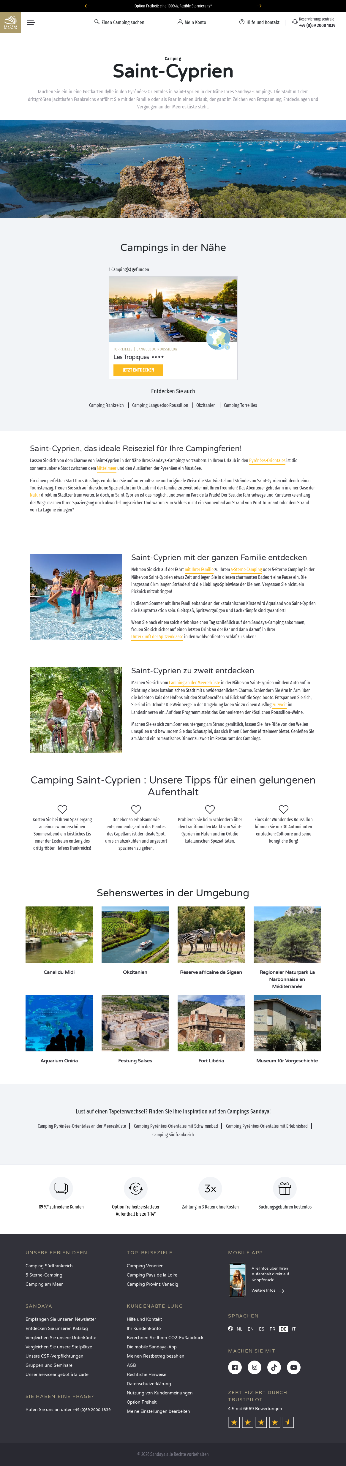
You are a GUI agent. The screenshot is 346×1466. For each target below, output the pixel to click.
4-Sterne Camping (246, 569)
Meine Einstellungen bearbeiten (158, 1411)
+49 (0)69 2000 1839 (92, 1410)
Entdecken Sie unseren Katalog (57, 1328)
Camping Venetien (145, 1265)
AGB (131, 1365)
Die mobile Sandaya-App (152, 1347)
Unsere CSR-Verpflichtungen (54, 1356)
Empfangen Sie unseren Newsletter (61, 1319)
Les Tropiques (131, 357)
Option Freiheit (142, 1402)
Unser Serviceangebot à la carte (57, 1374)
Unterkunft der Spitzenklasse (157, 636)
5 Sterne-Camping (44, 1275)
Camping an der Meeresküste (194, 682)
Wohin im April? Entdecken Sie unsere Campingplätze (173, 6)
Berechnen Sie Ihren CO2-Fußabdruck (165, 1337)
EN (251, 1329)
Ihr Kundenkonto (144, 1328)
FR (272, 1329)
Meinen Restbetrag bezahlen (155, 1356)
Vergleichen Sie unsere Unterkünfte (61, 1337)
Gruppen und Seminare (49, 1365)
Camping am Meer (44, 1284)
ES (261, 1329)
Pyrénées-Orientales (267, 460)
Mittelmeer (106, 468)
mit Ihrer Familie (199, 569)
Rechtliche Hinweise (146, 1374)
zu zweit (279, 704)
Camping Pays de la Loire (152, 1275)
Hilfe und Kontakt (144, 1319)
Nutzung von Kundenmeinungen (160, 1393)
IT (294, 1329)
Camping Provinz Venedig (152, 1284)
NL (239, 1329)
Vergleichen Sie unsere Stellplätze (59, 1347)
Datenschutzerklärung (149, 1383)
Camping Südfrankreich (49, 1265)
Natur (35, 495)
